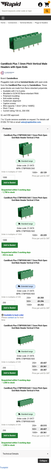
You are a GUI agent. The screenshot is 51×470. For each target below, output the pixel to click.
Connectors (13, 23)
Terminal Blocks (26, 23)
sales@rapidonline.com (31, 122)
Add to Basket (10, 183)
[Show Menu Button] (3, 18)
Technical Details (10, 454)
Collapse (43, 461)
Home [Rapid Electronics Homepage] (3, 23)
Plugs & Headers (41, 23)
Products (7, 128)
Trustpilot (4, 467)
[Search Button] (47, 10)
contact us (12, 317)
